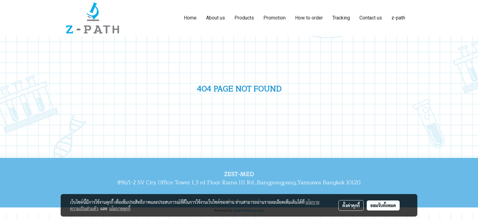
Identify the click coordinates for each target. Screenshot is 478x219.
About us (215, 18)
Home (190, 18)
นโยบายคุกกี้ (119, 208)
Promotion (274, 18)
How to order (309, 18)
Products (244, 18)
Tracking (341, 18)
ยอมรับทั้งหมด (383, 205)
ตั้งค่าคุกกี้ (351, 205)
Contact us (370, 18)
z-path (398, 18)
